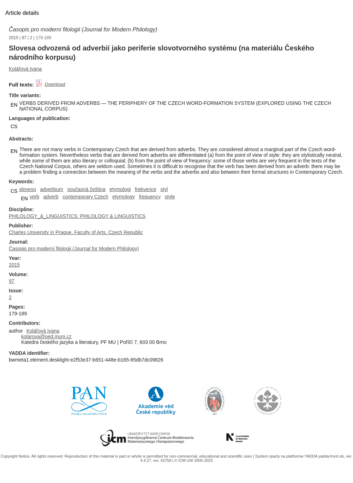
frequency (150, 196)
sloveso (27, 189)
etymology (123, 196)
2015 (13, 37)
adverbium (51, 189)
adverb (51, 196)
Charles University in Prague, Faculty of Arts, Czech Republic (76, 232)
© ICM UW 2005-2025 (193, 460)
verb (34, 196)
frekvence (145, 189)
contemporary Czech (85, 196)
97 (24, 37)
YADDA (311, 456)
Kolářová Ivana (25, 69)
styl (164, 189)
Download (55, 84)
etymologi (120, 189)
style (170, 196)
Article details (22, 13)
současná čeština (86, 189)
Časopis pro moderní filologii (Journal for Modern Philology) (83, 29)
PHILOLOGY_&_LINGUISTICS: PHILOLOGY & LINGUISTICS (77, 216)
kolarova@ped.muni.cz (46, 336)
